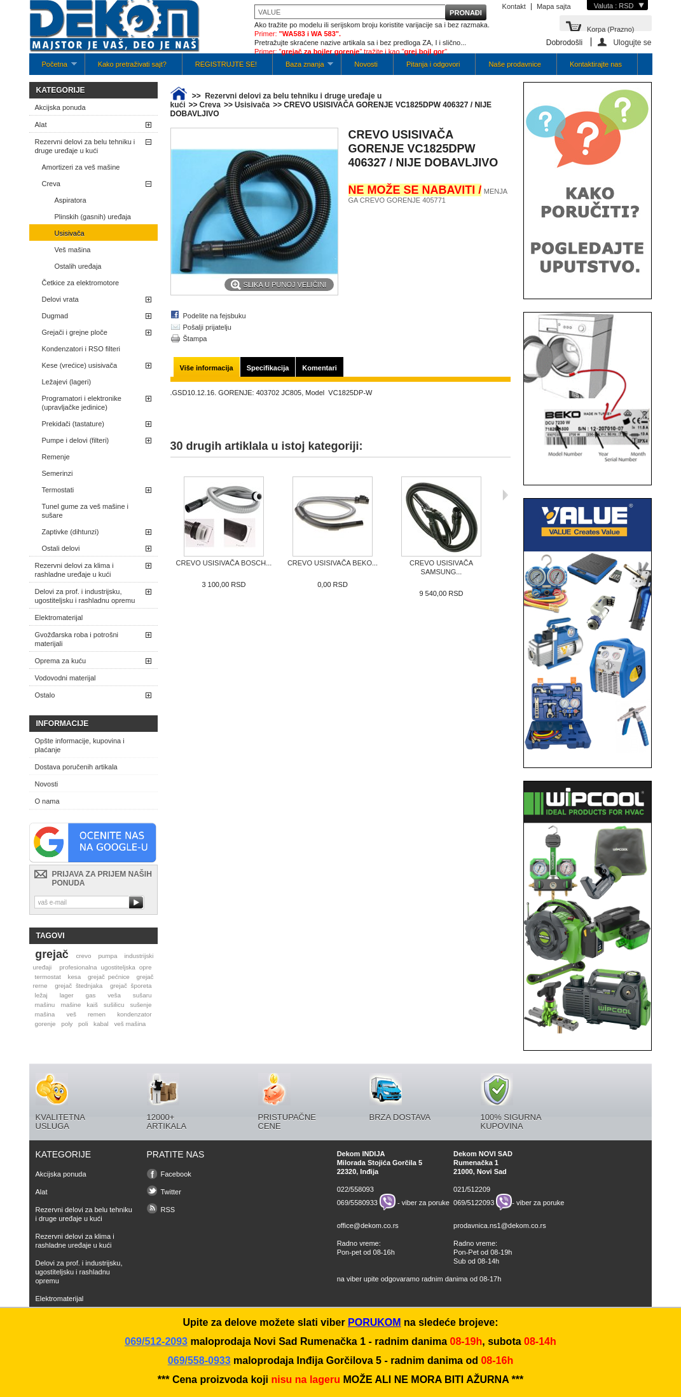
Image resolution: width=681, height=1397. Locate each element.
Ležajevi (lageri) (67, 382)
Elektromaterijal (59, 617)
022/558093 (355, 1189)
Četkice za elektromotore (81, 283)
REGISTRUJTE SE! (226, 64)
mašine (70, 1004)
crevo (83, 955)
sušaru (142, 995)
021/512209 (471, 1189)
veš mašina (130, 1023)
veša (114, 995)
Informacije (62, 723)
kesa (74, 976)
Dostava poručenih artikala (76, 767)
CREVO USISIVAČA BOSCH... (224, 563)
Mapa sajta (554, 6)
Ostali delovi (61, 548)
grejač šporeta (131, 985)
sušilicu (114, 1004)
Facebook (176, 1174)
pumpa (107, 955)
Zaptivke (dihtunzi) (70, 532)
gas (90, 995)
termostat (47, 976)
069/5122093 (473, 1202)
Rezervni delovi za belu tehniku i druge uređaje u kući (85, 146)
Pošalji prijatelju (207, 327)
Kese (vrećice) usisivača (80, 365)
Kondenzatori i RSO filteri (81, 349)
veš (71, 1014)
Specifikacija (268, 368)
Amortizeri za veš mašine (81, 167)
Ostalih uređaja (78, 266)
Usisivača (70, 233)
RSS (168, 1209)
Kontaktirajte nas (596, 64)
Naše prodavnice (514, 64)
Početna (53, 67)
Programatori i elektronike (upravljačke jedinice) (81, 403)
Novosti (366, 64)
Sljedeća (505, 495)
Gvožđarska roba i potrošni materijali (76, 639)
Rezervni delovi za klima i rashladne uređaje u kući (74, 570)
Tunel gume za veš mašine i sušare (85, 511)
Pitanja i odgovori (433, 64)
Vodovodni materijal (65, 678)
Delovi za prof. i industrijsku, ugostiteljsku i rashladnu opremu (85, 596)
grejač (51, 954)
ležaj (40, 995)
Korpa (611, 28)
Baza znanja (303, 67)
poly (66, 1023)
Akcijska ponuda (60, 107)
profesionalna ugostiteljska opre (105, 967)
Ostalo (45, 695)
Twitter (171, 1192)
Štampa (195, 338)
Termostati (58, 490)
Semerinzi (57, 473)
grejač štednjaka (78, 985)
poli (83, 1023)
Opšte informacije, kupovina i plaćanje (80, 745)
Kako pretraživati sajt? (132, 64)
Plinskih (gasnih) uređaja (93, 216)
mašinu (44, 1004)
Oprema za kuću (60, 661)
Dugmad (55, 316)
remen (97, 1014)
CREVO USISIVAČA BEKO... (332, 563)
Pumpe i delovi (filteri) (75, 440)
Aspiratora (70, 200)
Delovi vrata (60, 299)
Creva (51, 183)
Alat (41, 124)
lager (67, 995)
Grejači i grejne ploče (74, 332)
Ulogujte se (632, 42)
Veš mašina (73, 249)
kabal (101, 1023)
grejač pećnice (109, 976)
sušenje (141, 1004)
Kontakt (514, 6)
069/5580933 (357, 1202)
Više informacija (206, 368)
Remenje (56, 457)
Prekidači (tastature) (73, 424)
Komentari (319, 368)
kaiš (92, 1004)
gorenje (44, 1023)
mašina (44, 1014)
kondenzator (134, 1014)
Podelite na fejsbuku (214, 316)
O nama (47, 801)
